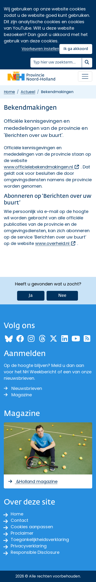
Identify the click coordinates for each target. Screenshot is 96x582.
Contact (19, 520)
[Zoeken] (56, 63)
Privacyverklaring (29, 546)
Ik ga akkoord (75, 49)
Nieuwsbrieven (23, 388)
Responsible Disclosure (35, 552)
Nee (62, 295)
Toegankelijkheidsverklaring (40, 539)
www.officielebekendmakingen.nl (42, 167)
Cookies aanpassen (32, 527)
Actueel (28, 92)
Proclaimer (22, 533)
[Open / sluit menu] (85, 76)
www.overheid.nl (55, 243)
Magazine (18, 395)
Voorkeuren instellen (40, 49)
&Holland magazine (33, 481)
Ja (31, 295)
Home (9, 92)
